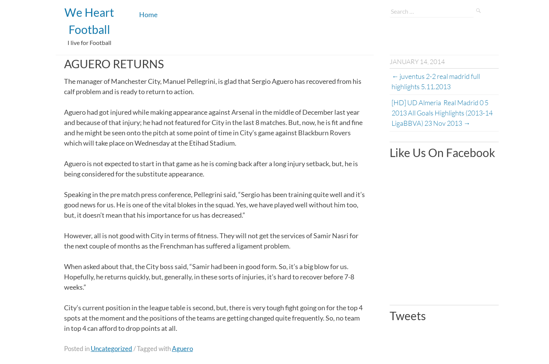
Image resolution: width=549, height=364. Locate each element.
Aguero (182, 349)
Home (148, 14)
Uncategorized (111, 349)
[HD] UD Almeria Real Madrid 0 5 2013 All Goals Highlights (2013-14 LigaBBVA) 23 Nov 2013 (443, 112)
